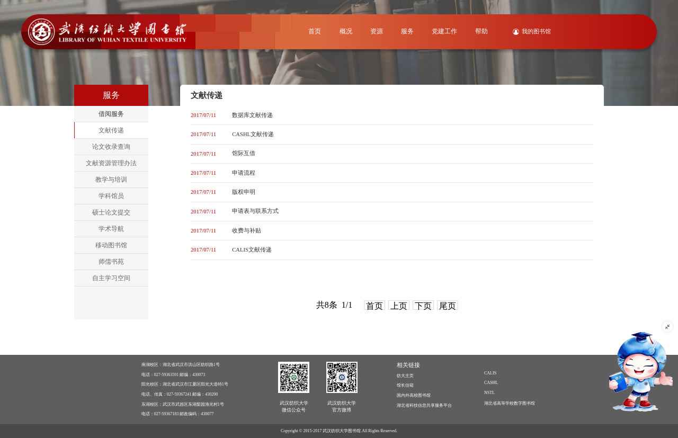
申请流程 (243, 173)
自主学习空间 (111, 278)
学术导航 (111, 229)
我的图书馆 (536, 31)
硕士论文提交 (111, 212)
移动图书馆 (111, 245)
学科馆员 (111, 196)
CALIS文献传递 (252, 250)
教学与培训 (111, 179)
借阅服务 (111, 114)
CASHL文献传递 (253, 134)
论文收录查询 (111, 146)
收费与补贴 (246, 231)
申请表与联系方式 (255, 211)
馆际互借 (243, 153)
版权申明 (243, 192)
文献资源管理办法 (111, 163)
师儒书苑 (111, 261)
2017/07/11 (203, 115)
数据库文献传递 (252, 115)
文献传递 (111, 130)
